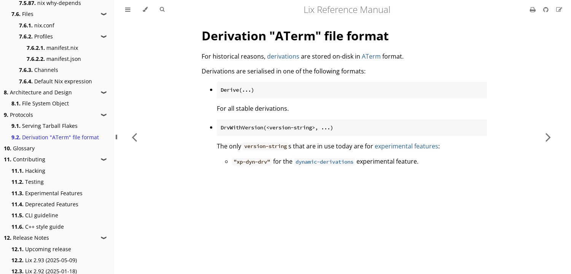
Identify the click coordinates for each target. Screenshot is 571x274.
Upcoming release (41, 249)
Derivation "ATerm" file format (55, 137)
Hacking (28, 170)
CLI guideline (34, 215)
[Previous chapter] (134, 137)
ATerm (371, 56)
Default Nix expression (55, 81)
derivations (283, 56)
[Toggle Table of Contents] (128, 9)
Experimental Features (47, 193)
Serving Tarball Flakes (44, 125)
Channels (38, 69)
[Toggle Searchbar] (162, 9)
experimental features (406, 146)
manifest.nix (52, 47)
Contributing (24, 159)
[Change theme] (145, 9)
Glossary (19, 148)
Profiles (36, 36)
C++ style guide (37, 226)
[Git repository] (546, 9)
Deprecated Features (44, 204)
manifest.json (54, 58)
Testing (27, 181)
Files (22, 14)
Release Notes (26, 237)
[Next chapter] (548, 137)
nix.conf (36, 25)
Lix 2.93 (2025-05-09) (44, 260)
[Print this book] (533, 9)
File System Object (40, 103)
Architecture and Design (38, 92)
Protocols (18, 114)
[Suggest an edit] (559, 9)
